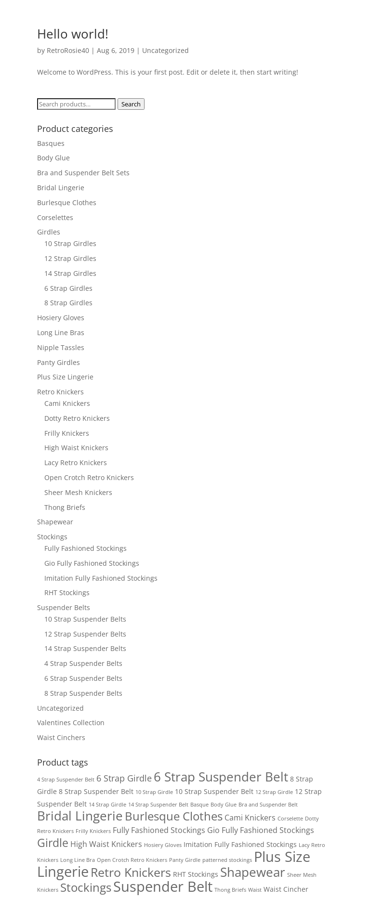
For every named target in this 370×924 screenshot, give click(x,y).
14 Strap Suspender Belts (85, 648)
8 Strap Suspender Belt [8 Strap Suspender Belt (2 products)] (96, 791)
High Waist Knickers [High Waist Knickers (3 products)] (106, 844)
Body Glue (53, 157)
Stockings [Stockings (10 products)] (85, 887)
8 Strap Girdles (68, 302)
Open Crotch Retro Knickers (89, 477)
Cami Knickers (67, 403)
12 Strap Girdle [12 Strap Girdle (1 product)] (274, 792)
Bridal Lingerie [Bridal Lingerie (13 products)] (80, 815)
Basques (51, 143)
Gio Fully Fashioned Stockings (91, 563)
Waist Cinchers (61, 737)
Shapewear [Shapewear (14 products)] (252, 872)
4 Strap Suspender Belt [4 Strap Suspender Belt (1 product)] (65, 779)
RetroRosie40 (68, 50)
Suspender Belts (63, 607)
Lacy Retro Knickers (75, 462)
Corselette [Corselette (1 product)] (290, 818)
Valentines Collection (71, 722)
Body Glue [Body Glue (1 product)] (224, 804)
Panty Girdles (58, 362)
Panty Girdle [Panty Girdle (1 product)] (184, 860)
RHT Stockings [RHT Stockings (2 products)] (195, 874)
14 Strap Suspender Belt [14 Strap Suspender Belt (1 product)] (158, 804)
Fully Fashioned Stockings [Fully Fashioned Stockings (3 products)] (159, 830)
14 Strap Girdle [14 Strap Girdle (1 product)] (107, 804)
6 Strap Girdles (68, 288)
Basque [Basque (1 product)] (199, 804)
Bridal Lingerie (60, 187)
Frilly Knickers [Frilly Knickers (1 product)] (93, 831)
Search (131, 104)
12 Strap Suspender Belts (85, 633)
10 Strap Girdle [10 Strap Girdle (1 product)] (154, 792)
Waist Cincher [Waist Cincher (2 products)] (286, 889)
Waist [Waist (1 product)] (255, 889)
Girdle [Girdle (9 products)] (52, 842)
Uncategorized (165, 50)
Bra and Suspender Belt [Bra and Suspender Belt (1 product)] (268, 804)
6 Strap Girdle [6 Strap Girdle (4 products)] (124, 778)
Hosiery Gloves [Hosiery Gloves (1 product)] (163, 845)
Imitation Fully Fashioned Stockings (101, 578)
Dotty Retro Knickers (77, 418)
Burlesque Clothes (66, 202)
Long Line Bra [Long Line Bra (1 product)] (77, 860)
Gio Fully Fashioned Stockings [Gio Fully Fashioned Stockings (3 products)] (260, 830)
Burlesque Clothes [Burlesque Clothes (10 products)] (174, 816)
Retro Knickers (60, 391)
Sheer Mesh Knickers (78, 492)
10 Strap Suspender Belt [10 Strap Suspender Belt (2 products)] (214, 791)
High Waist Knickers (76, 447)
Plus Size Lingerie (65, 376)
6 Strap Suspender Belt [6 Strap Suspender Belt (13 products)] (221, 776)
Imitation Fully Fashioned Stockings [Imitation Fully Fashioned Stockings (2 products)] (240, 844)
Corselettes (55, 217)
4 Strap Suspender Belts (83, 663)
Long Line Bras (60, 332)
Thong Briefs (64, 507)
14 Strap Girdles (70, 273)
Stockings (52, 536)
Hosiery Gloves (60, 317)
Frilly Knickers (66, 433)
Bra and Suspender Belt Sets (83, 172)
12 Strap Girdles (70, 258)
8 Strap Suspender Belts (83, 693)
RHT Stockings (67, 592)
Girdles (48, 231)
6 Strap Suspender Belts (83, 678)
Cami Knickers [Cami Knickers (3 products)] (250, 817)
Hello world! (72, 33)
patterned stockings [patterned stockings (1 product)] (227, 860)
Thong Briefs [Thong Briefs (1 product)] (230, 889)
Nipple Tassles (60, 347)
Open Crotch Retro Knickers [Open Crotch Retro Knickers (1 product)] (132, 860)
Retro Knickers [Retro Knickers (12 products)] (131, 872)
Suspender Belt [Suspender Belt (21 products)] (162, 886)
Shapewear (55, 521)
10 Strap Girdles (70, 243)
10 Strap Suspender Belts (85, 619)
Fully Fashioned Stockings (85, 548)
